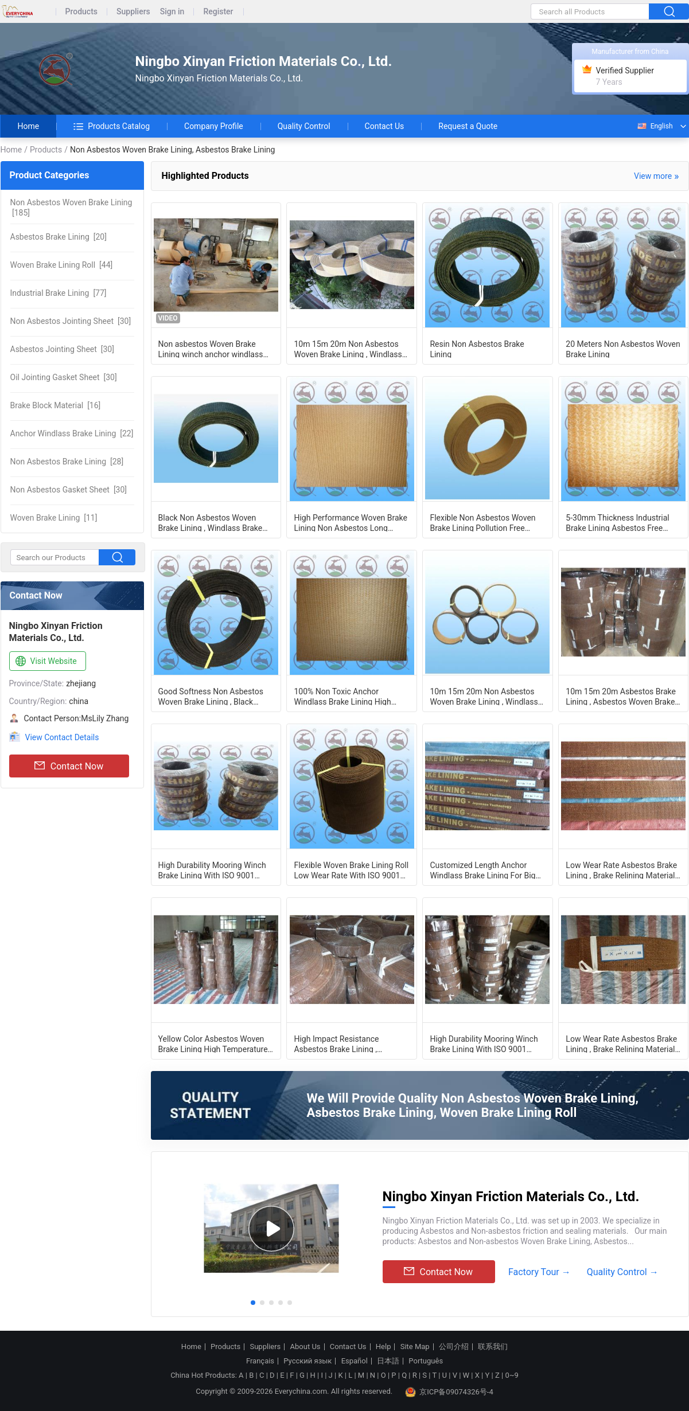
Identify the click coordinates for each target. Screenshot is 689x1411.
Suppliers (133, 11)
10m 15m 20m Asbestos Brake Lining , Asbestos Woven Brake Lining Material (621, 696)
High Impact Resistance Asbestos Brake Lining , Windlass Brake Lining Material (348, 1043)
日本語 (388, 1361)
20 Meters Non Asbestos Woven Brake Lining (623, 348)
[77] (58, 293)
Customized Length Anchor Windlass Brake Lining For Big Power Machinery (482, 870)
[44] (61, 264)
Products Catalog (111, 126)
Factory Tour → (539, 1272)
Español (354, 1361)
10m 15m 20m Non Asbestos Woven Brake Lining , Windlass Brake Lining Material (348, 348)
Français (260, 1361)
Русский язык (307, 1361)
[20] (58, 236)
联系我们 (493, 1346)
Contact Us (384, 126)
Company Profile (213, 126)
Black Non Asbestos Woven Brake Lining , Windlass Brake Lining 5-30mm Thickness (210, 522)
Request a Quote (467, 126)
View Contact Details (62, 737)
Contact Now (68, 766)
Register (218, 11)
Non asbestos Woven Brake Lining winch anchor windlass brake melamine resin (210, 348)
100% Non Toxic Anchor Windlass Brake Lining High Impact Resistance (342, 696)
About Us (305, 1346)
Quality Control (304, 126)
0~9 (511, 1375)
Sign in (172, 11)
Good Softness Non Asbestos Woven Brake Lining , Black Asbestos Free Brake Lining (210, 696)
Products (81, 11)
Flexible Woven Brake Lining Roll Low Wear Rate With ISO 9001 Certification (351, 870)
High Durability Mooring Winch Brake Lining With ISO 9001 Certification (212, 870)
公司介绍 (454, 1346)
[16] (55, 405)
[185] (71, 207)
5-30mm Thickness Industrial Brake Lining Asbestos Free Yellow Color (617, 522)
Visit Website (45, 661)
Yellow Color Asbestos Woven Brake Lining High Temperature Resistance (213, 1043)
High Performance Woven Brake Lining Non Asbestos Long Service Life (350, 522)
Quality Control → (623, 1272)
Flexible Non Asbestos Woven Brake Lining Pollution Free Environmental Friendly (482, 522)
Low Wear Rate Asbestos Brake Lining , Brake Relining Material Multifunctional (621, 870)
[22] (72, 433)
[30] (70, 321)
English (654, 126)
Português (425, 1361)
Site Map (415, 1346)
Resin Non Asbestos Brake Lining (477, 348)
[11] (54, 517)
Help (383, 1346)
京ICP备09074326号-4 (449, 1392)
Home (29, 126)
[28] (67, 461)
